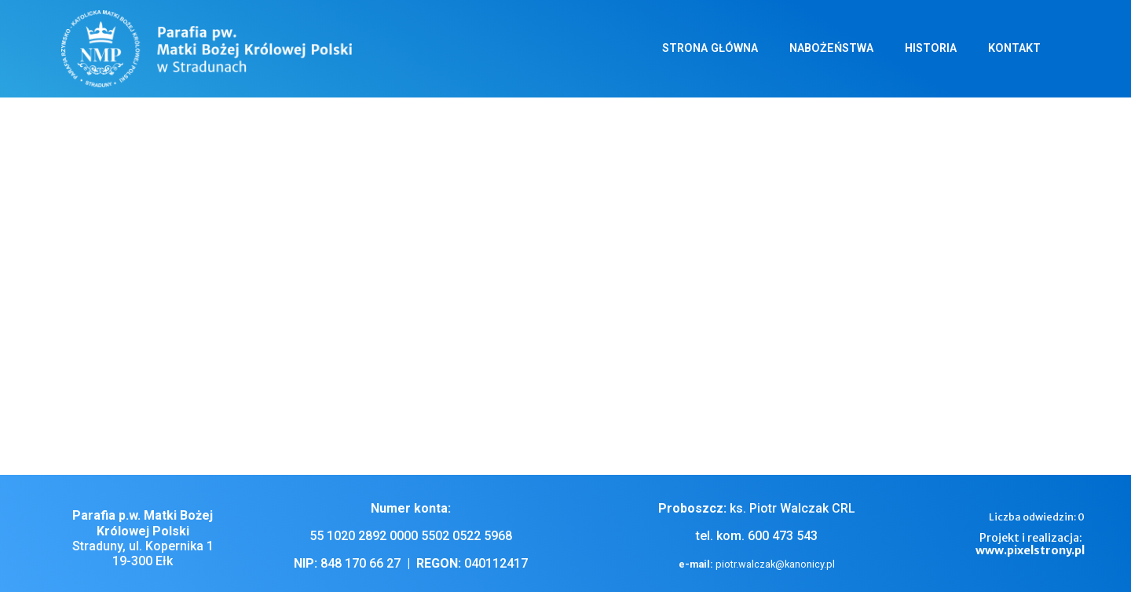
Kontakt (1014, 48)
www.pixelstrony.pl (1030, 550)
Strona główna (710, 48)
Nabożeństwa (831, 48)
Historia (931, 48)
